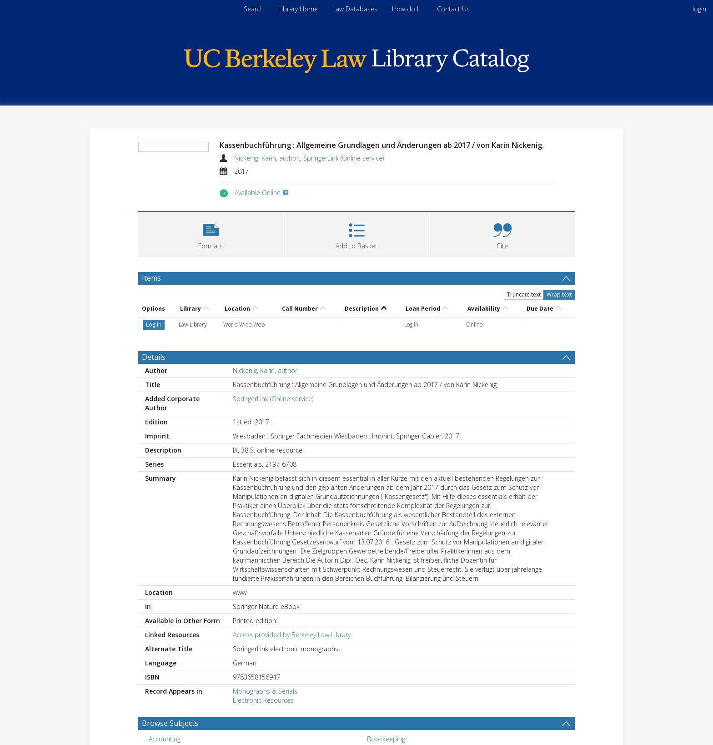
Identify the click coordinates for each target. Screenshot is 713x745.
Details (154, 325)
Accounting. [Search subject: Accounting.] (165, 706)
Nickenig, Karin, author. (267, 158)
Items (151, 278)
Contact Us (453, 9)
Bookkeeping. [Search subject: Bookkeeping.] (387, 706)
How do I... (407, 9)
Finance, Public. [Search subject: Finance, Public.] (171, 720)
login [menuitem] (699, 9)
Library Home (298, 9)
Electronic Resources (263, 668)
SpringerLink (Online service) (343, 158)
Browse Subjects (170, 691)
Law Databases (354, 9)
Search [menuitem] (254, 9)
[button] (210, 233)
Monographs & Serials (265, 658)
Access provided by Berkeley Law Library (292, 602)
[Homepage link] (356, 58)
